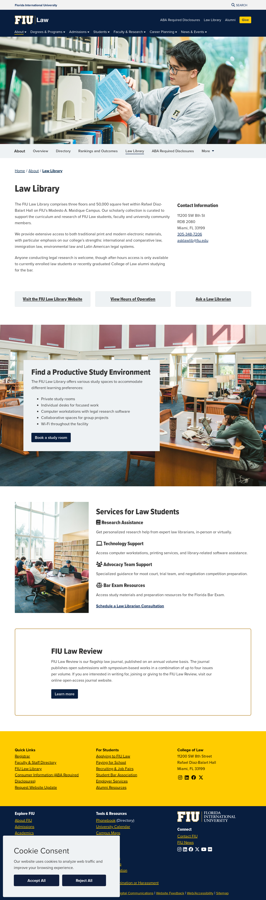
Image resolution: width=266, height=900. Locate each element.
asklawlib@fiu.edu (192, 240)
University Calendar (113, 826)
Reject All (84, 880)
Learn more (64, 694)
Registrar (22, 756)
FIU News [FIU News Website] (185, 842)
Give (245, 19)
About (19, 153)
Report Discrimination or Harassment (127, 883)
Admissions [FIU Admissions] (24, 826)
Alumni (230, 19)
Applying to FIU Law (113, 756)
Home (20, 170)
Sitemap (222, 893)
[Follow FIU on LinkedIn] (186, 849)
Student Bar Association (116, 775)
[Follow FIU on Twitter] (198, 849)
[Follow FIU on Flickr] (211, 849)
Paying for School (111, 762)
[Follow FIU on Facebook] (192, 849)
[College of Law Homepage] (32, 20)
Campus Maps (108, 833)
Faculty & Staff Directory (35, 762)
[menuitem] (20, 32)
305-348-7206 (189, 234)
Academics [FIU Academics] (24, 833)
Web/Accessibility (200, 893)
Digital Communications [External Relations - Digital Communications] (135, 893)
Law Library (212, 19)
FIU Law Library (28, 768)
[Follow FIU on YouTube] (204, 849)
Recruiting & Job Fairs (114, 768)
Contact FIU (187, 836)
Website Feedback (170, 893)
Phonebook (106, 820)
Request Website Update (36, 787)
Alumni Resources (111, 787)
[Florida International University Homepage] (36, 5)
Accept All (36, 880)
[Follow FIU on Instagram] (180, 849)
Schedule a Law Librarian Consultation (130, 606)
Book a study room (51, 437)
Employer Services (112, 781)
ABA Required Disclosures (180, 19)
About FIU (23, 820)
